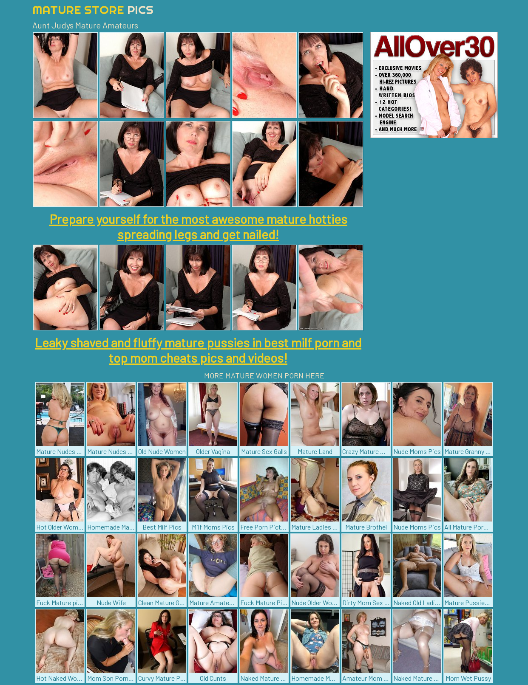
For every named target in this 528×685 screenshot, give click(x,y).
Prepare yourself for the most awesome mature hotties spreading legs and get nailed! (198, 226)
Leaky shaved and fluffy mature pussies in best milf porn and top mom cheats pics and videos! (198, 350)
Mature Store (92, 9)
